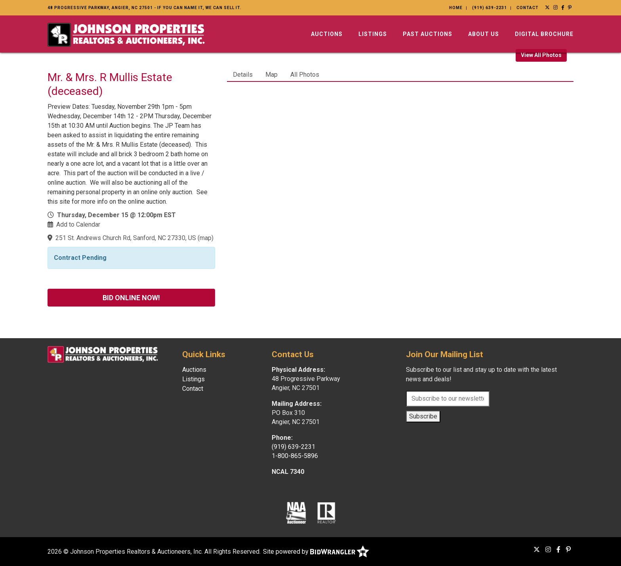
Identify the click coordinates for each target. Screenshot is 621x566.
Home (456, 8)
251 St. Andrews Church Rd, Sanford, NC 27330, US (125, 238)
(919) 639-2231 (489, 8)
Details (243, 74)
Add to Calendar (78, 224)
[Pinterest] (570, 7)
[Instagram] (555, 7)
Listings (372, 34)
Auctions (327, 34)
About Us (483, 34)
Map (271, 74)
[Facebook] (563, 7)
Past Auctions (427, 34)
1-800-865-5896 (295, 456)
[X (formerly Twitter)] (547, 7)
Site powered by (316, 551)
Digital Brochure (544, 34)
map (205, 238)
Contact (527, 8)
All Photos (304, 74)
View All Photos (541, 55)
